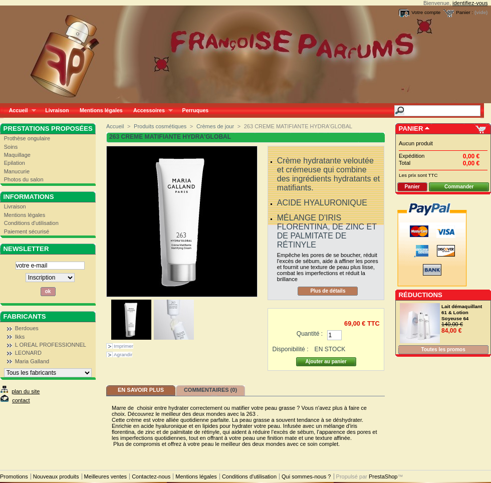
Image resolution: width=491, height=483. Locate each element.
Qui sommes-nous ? (306, 476)
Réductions (420, 295)
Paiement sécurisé (27, 231)
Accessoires (150, 110)
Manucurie (17, 171)
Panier (411, 128)
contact (21, 400)
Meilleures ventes (105, 476)
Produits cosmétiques (160, 126)
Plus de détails (327, 291)
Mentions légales (101, 110)
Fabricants (25, 316)
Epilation (14, 163)
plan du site (26, 391)
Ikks (20, 337)
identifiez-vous (469, 3)
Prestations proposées (48, 128)
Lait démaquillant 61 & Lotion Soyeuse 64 (461, 312)
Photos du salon (24, 179)
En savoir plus (141, 390)
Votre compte (425, 12)
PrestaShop (383, 476)
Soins (11, 147)
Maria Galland (32, 361)
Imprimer (123, 346)
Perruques (195, 110)
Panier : (464, 12)
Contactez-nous (151, 476)
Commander (458, 186)
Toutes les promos (443, 349)
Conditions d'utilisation (31, 223)
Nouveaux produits (56, 476)
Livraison (57, 110)
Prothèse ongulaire (27, 138)
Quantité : (310, 333)
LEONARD (28, 353)
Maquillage (17, 155)
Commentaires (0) (210, 390)
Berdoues (27, 328)
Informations (29, 196)
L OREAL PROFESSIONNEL (50, 345)
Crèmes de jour (215, 126)
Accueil (20, 110)
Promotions (14, 476)
